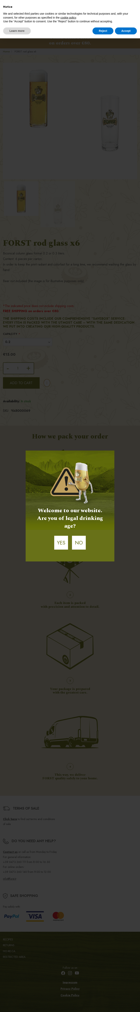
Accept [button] (126, 30)
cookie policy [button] (68, 17)
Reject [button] (103, 30)
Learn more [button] (16, 30)
